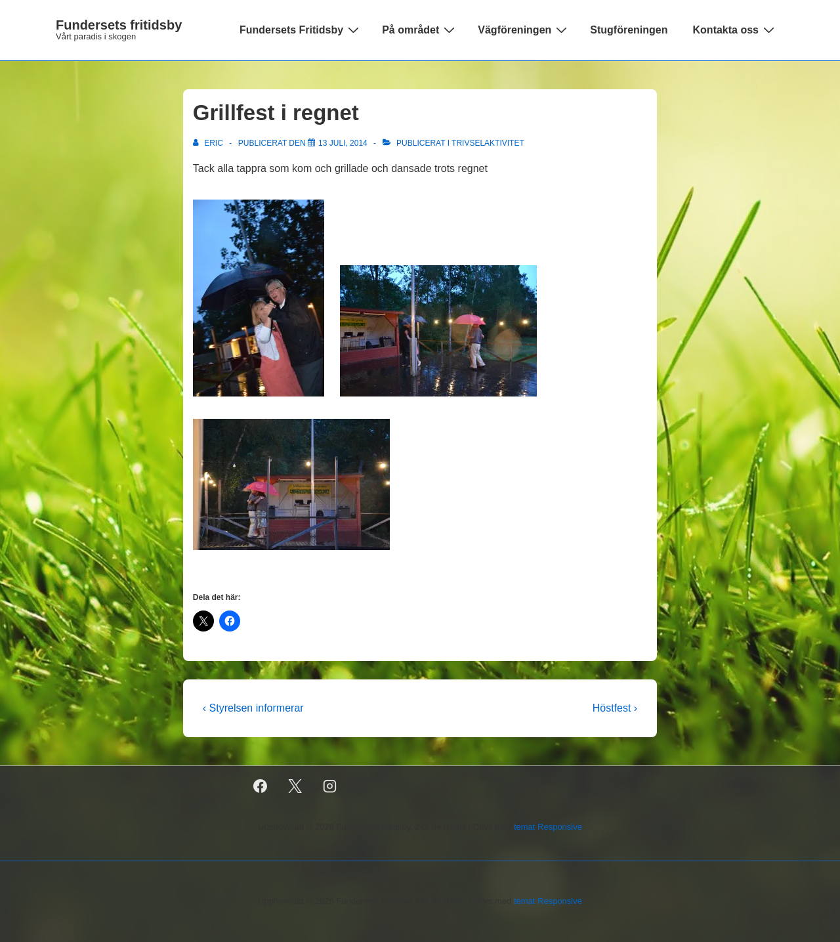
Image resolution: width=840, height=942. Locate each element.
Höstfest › (615, 708)
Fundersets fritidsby (119, 25)
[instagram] (330, 786)
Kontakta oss (735, 29)
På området (420, 29)
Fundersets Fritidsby (301, 29)
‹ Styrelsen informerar (253, 708)
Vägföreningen (524, 29)
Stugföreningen (628, 29)
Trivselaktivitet (488, 143)
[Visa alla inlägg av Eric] (209, 143)
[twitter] (295, 786)
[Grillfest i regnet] (343, 143)
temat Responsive (548, 827)
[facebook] (260, 786)
